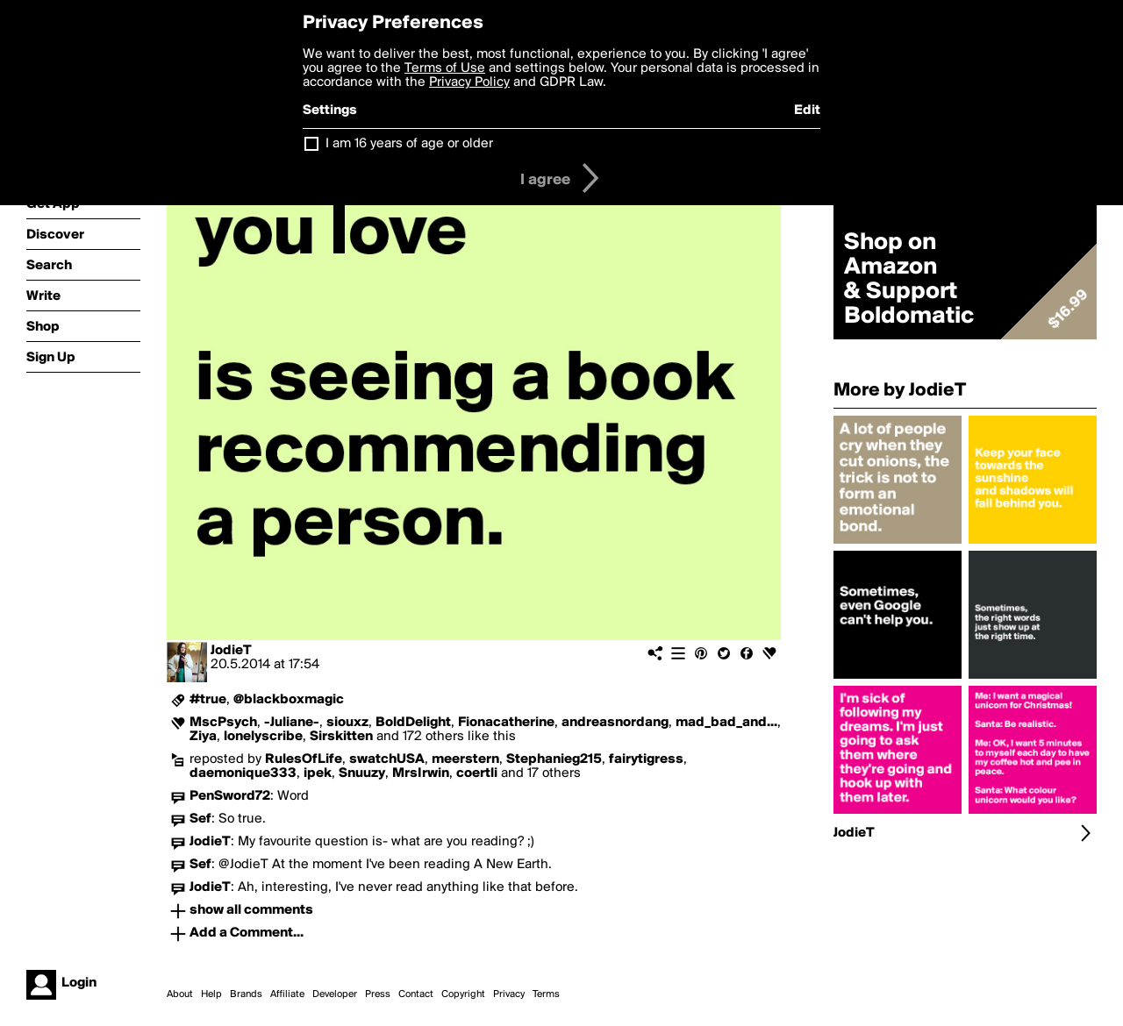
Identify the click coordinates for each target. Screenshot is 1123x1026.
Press (377, 994)
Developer (334, 994)
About (180, 994)
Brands (246, 994)
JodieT (231, 651)
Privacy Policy (469, 82)
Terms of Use (444, 68)
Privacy (509, 994)
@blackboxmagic (288, 700)
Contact (415, 994)
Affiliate (287, 994)
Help (211, 994)
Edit (807, 110)
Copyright (463, 994)
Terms (546, 994)
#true (208, 700)
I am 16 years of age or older (409, 144)
